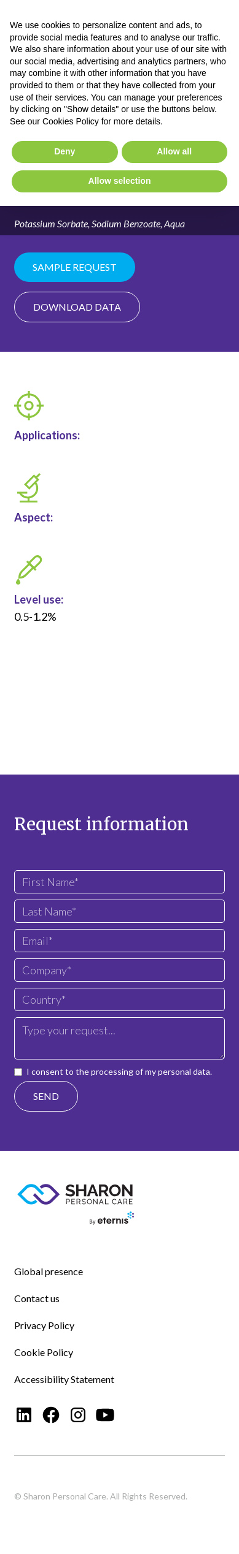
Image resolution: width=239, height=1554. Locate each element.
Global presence (48, 1271)
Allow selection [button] (119, 181)
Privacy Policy (44, 1325)
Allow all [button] (174, 151)
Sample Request (75, 267)
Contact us (37, 1298)
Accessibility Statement (64, 1379)
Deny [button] (64, 151)
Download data (77, 307)
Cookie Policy (43, 1352)
